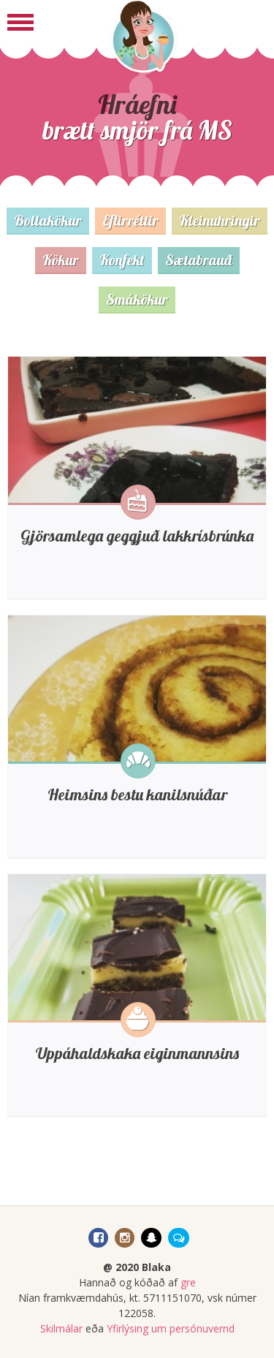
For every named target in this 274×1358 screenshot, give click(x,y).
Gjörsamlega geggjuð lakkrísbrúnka (137, 536)
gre (188, 1282)
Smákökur (137, 299)
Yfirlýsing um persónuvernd (171, 1328)
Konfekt (122, 260)
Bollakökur (48, 220)
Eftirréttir (130, 220)
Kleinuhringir (219, 220)
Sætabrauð (198, 260)
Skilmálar (61, 1328)
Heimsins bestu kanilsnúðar (137, 794)
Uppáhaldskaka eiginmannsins (137, 1053)
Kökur (60, 260)
